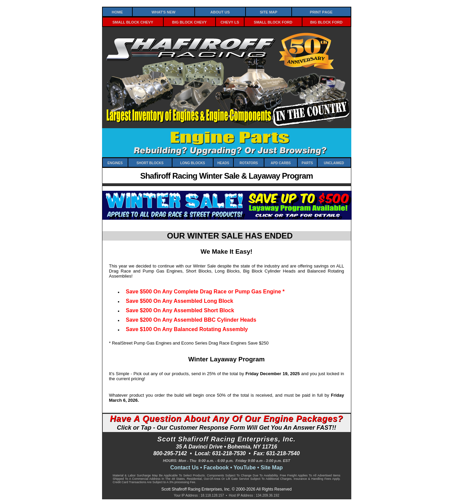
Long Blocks (192, 162)
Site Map (268, 11)
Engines (115, 162)
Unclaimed (334, 162)
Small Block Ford (273, 22)
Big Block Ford (326, 22)
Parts (307, 162)
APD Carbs (281, 162)
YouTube (244, 467)
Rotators (248, 162)
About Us (220, 11)
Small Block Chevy (132, 22)
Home (117, 11)
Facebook (216, 467)
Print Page (321, 11)
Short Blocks (149, 162)
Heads (223, 162)
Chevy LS (230, 22)
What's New (163, 11)
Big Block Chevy (189, 22)
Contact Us (184, 467)
